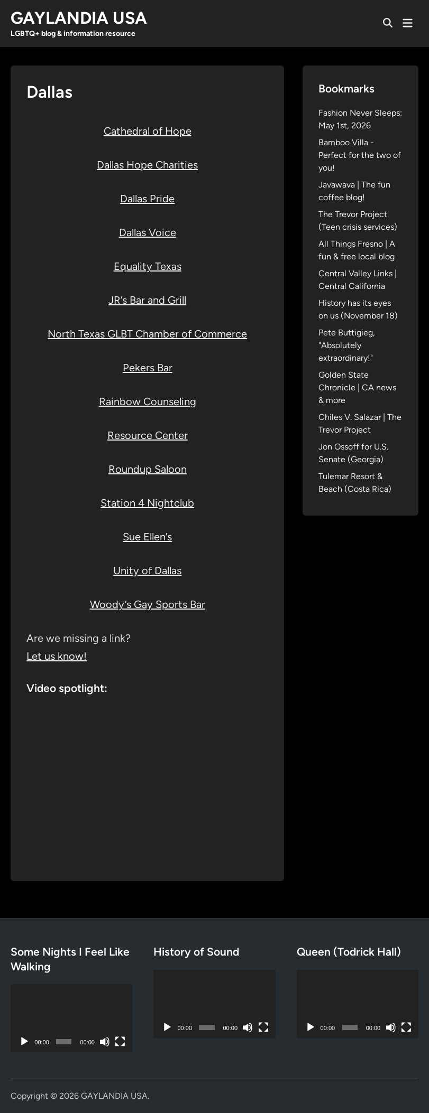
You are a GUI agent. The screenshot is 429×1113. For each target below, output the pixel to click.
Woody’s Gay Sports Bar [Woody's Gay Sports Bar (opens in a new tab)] (147, 604)
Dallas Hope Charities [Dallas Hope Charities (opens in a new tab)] (147, 164)
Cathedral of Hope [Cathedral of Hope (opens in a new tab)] (147, 131)
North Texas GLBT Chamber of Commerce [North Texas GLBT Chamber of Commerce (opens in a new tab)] (147, 334)
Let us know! (56, 656)
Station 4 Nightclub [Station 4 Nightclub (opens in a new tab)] (147, 503)
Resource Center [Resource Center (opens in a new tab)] (147, 435)
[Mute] (104, 1041)
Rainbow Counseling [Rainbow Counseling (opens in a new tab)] (147, 401)
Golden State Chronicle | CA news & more (357, 387)
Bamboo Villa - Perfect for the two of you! (359, 155)
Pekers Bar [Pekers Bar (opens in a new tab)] (147, 367)
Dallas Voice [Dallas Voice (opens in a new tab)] (147, 232)
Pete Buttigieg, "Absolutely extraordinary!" (346, 345)
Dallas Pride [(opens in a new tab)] (147, 198)
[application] (71, 1018)
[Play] (24, 1041)
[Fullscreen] (120, 1041)
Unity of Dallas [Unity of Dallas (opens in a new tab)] (147, 570)
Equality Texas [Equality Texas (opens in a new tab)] (147, 266)
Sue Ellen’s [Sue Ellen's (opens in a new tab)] (147, 536)
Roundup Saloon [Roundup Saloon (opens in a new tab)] (147, 469)
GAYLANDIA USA (79, 18)
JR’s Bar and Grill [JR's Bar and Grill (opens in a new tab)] (147, 300)
